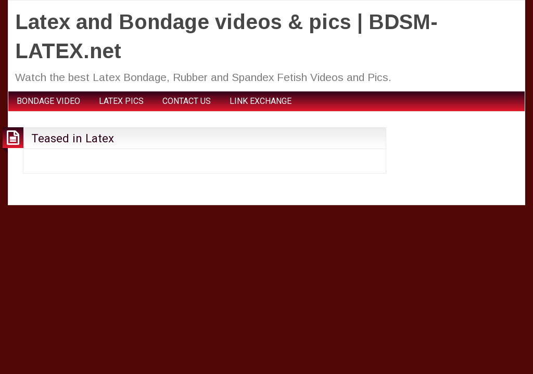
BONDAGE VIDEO (48, 101)
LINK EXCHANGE (260, 101)
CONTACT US (186, 101)
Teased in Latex (72, 138)
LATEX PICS (121, 101)
